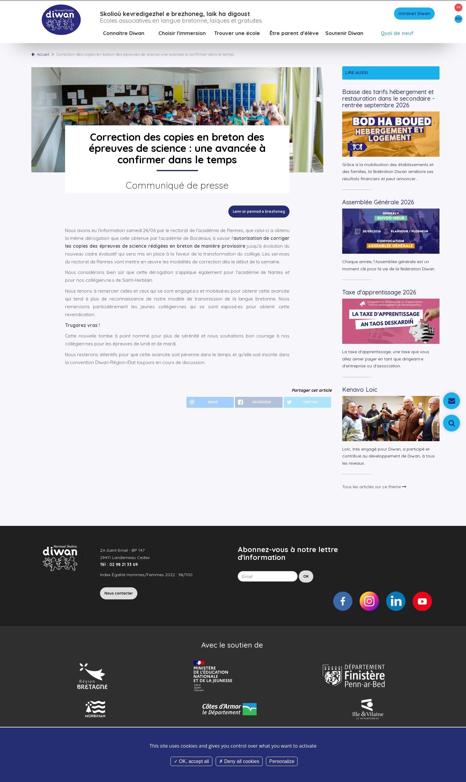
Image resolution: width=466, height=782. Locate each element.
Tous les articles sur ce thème (374, 488)
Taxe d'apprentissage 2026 (379, 293)
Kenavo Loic (359, 391)
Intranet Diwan (414, 15)
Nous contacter (119, 594)
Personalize (282, 761)
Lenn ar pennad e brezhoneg (259, 213)
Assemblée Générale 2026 (378, 203)
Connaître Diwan (123, 34)
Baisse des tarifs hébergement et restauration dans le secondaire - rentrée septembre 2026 (388, 100)
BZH (458, 19)
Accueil (43, 55)
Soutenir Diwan (344, 34)
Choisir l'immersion (182, 34)
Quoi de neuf (397, 34)
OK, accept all (191, 761)
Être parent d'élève (294, 34)
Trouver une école (237, 34)
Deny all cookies (239, 761)
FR (459, 7)
